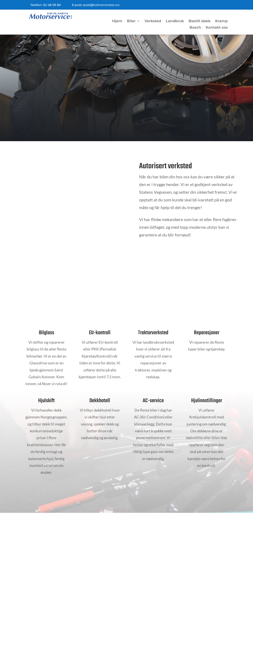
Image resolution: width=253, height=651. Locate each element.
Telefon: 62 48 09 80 (45, 5)
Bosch (195, 27)
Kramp (221, 21)
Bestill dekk (200, 21)
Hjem (117, 21)
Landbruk (175, 21)
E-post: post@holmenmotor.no (95, 5)
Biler (131, 21)
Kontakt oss (217, 27)
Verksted (153, 21)
